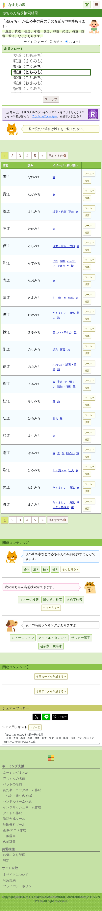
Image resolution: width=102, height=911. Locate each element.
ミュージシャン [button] (23, 637)
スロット (75, 41)
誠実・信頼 (59, 211)
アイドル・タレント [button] (52, 637)
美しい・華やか (62, 332)
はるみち (34, 453)
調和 (62, 261)
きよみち (34, 297)
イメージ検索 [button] (29, 599)
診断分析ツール (14, 824)
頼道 (6, 435)
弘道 (6, 418)
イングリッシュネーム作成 (22, 807)
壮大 (55, 418)
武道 (6, 487)
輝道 (6, 384)
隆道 (6, 315)
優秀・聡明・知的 (64, 246)
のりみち (34, 349)
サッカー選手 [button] (80, 637)
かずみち (34, 263)
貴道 (6, 194)
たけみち (34, 487)
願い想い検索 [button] (52, 599)
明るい (70, 453)
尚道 (6, 280)
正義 (71, 211)
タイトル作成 (12, 813)
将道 (6, 504)
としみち (34, 246)
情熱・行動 (64, 386)
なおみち (34, 177)
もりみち (34, 401)
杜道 (6, 401)
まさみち (34, 332)
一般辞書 (9, 836)
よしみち (34, 211)
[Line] (46, 717)
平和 (55, 261)
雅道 (6, 332)
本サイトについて (15, 874)
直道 (6, 177)
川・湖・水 (59, 298)
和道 (6, 263)
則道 (6, 349)
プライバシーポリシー (19, 886)
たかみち (34, 194)
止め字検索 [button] (74, 599)
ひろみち (34, 418)
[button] (26, 569)
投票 (87, 181)
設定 (6, 860)
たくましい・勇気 (64, 312)
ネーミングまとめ (15, 772)
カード (42, 41)
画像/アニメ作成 (14, 830)
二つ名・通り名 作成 (17, 795)
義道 (6, 211)
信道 (6, 366)
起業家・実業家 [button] (51, 646)
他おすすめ (57, 155)
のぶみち (34, 366)
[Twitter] (37, 717)
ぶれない (58, 364)
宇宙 (60, 381)
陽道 (6, 453)
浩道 (6, 470)
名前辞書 (9, 841)
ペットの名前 (12, 784)
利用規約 (9, 880)
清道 (6, 298)
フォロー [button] (60, 716)
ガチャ (58, 41)
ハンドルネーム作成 (17, 801)
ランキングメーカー (44, 116)
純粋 (71, 298)
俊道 (6, 246)
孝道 (6, 229)
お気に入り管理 (14, 854)
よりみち (34, 435)
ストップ (51, 99)
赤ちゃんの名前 (14, 778)
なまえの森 (16, 5)
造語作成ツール (14, 818)
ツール (88, 173)
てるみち (34, 384)
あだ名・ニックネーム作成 (22, 790)
